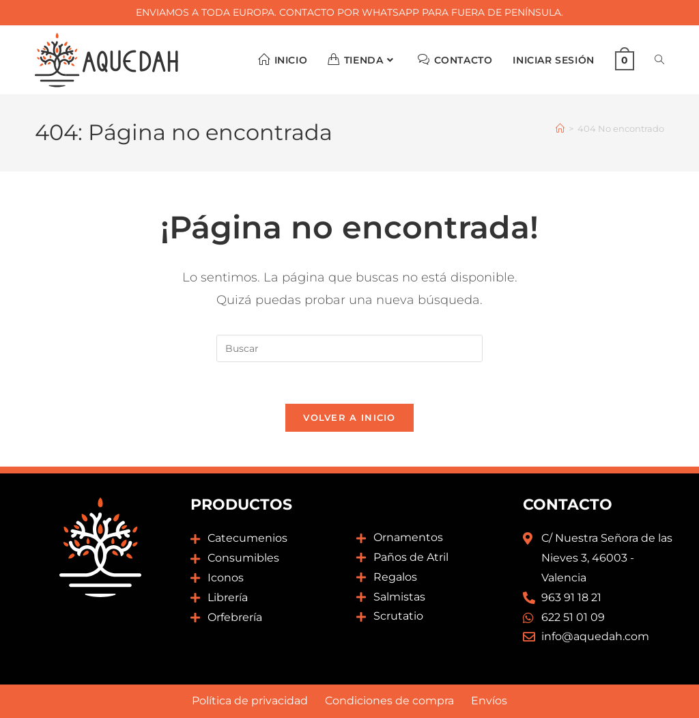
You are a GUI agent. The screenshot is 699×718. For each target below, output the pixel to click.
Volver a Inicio (349, 417)
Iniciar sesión (553, 60)
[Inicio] (560, 128)
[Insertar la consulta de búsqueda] (349, 348)
